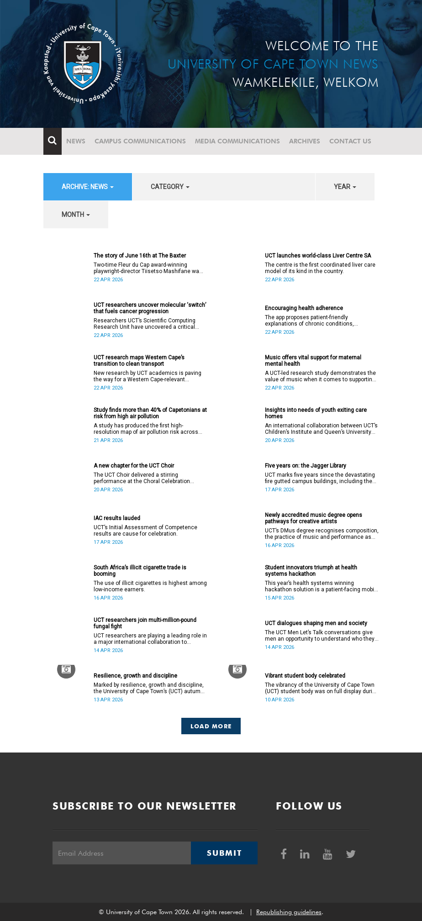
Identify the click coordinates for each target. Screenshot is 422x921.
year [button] (345, 186)
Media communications (237, 141)
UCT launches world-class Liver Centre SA (318, 256)
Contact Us (350, 141)
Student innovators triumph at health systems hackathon (311, 570)
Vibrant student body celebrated (305, 676)
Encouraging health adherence (304, 308)
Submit (224, 853)
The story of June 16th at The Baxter (140, 256)
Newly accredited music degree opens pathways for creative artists (313, 518)
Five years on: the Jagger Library (305, 466)
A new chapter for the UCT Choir (134, 466)
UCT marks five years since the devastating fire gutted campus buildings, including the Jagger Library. (320, 478)
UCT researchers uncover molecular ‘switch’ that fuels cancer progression (150, 308)
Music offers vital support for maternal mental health (313, 360)
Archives (304, 141)
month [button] (76, 214)
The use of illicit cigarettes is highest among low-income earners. (150, 586)
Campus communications (140, 141)
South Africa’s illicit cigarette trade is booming (140, 570)
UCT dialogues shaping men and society (316, 623)
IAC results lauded (117, 518)
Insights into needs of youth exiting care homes (316, 413)
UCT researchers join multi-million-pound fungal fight (145, 623)
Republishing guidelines (289, 912)
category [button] (170, 186)
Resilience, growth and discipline (135, 676)
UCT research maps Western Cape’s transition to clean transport (139, 360)
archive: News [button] (88, 186)
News (75, 141)
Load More (211, 726)
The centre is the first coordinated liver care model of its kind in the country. (320, 268)
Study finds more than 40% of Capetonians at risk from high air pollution (150, 413)
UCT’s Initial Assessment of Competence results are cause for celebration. (145, 530)
